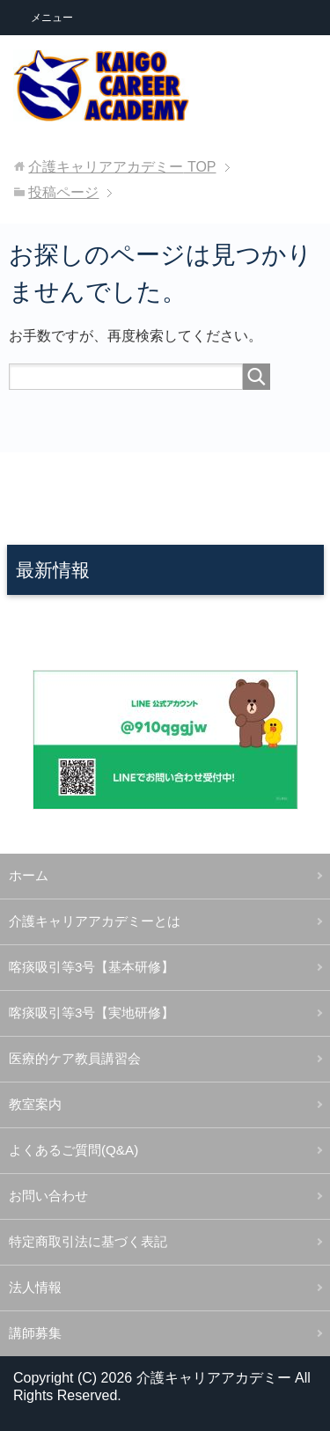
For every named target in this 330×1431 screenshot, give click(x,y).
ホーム (28, 875)
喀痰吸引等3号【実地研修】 (91, 1012)
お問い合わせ (48, 1195)
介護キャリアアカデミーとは (94, 921)
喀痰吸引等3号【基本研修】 (91, 966)
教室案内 (35, 1104)
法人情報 (35, 1287)
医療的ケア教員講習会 (75, 1058)
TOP (122, 166)
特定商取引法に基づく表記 (88, 1241)
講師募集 (35, 1332)
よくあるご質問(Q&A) (73, 1149)
